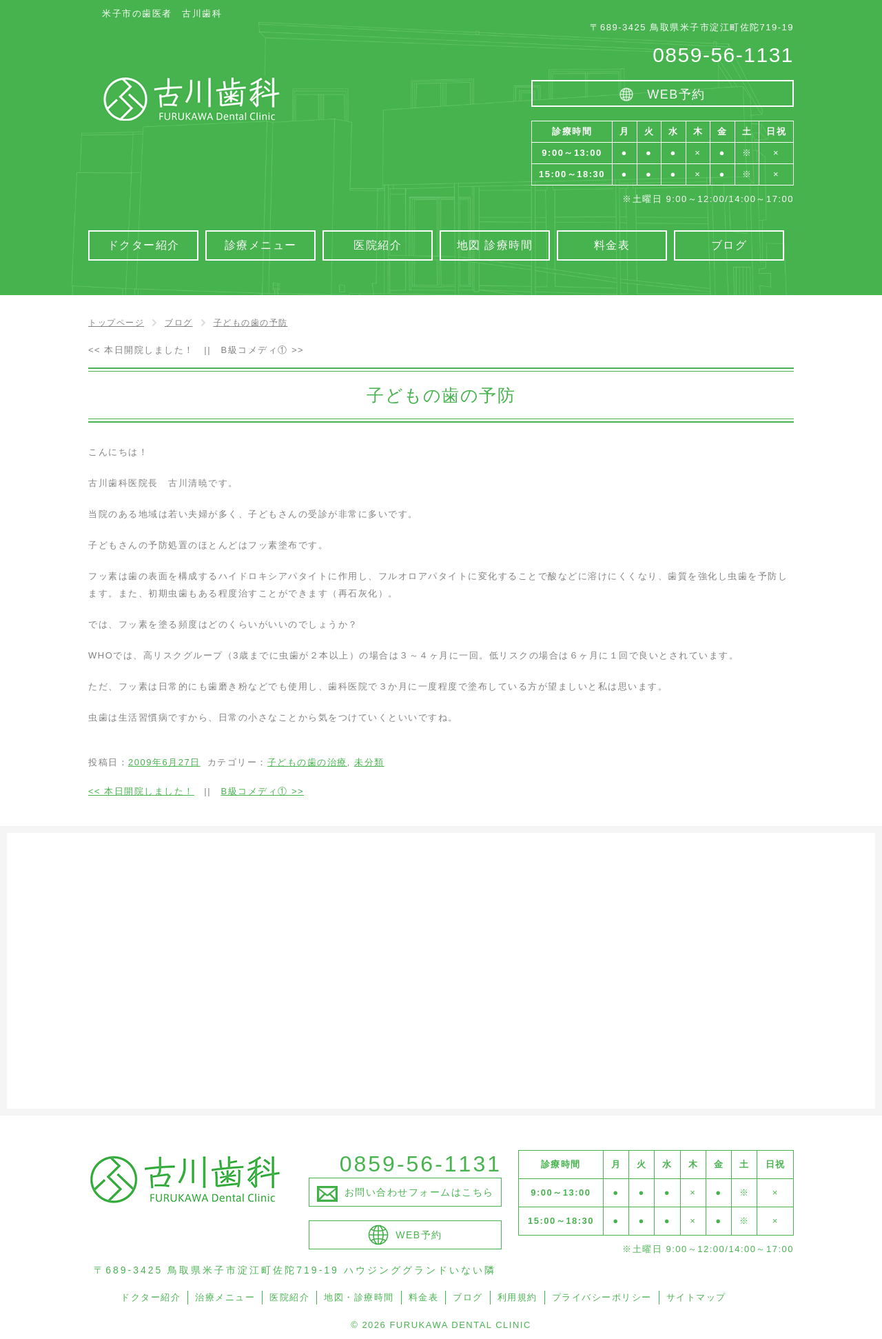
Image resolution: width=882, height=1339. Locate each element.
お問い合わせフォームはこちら (419, 1192)
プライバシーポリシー (602, 1297)
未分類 (369, 762)
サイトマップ (696, 1297)
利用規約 (517, 1297)
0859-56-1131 (723, 54)
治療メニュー (225, 1297)
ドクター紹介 (151, 1297)
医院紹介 (289, 1297)
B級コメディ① (262, 350)
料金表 (424, 1297)
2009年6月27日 (164, 762)
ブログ (468, 1297)
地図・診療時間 (359, 1297)
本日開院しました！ (141, 350)
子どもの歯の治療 (307, 762)
